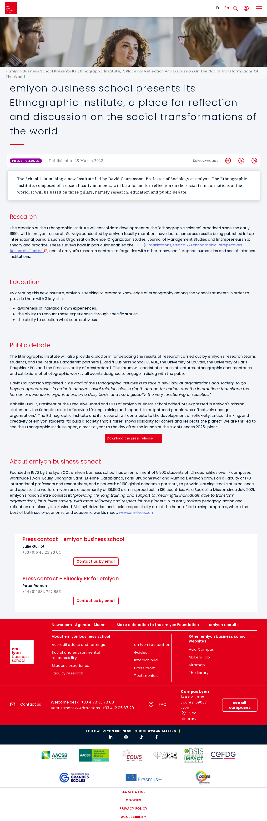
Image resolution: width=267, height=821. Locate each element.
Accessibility (133, 817)
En (226, 8)
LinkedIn (254, 160)
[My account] (246, 8)
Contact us (30, 704)
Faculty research (67, 673)
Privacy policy (133, 808)
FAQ (162, 704)
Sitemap (197, 664)
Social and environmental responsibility (76, 655)
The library (199, 672)
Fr (218, 8)
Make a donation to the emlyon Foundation (158, 624)
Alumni (99, 624)
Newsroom (62, 624)
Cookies (133, 800)
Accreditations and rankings (78, 644)
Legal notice (133, 792)
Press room (145, 667)
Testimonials (146, 675)
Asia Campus (201, 649)
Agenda (82, 624)
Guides (140, 652)
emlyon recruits (224, 624)
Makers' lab (199, 657)
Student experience (71, 665)
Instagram (228, 160)
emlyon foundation (152, 644)
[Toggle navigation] (258, 8)
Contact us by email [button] (95, 561)
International (146, 660)
